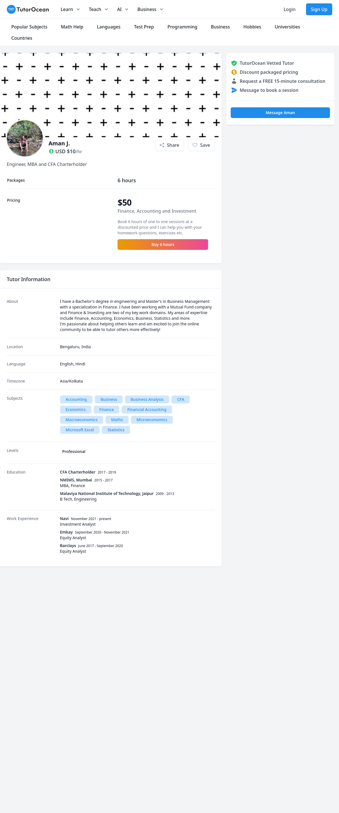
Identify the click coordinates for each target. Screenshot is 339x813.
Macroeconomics (82, 419)
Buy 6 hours (162, 244)
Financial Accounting (146, 409)
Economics (76, 409)
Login (289, 9)
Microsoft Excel (80, 429)
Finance (106, 409)
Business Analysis (147, 399)
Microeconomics (152, 419)
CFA (180, 399)
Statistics (115, 429)
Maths (117, 419)
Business (108, 399)
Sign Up (319, 9)
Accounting (76, 399)
